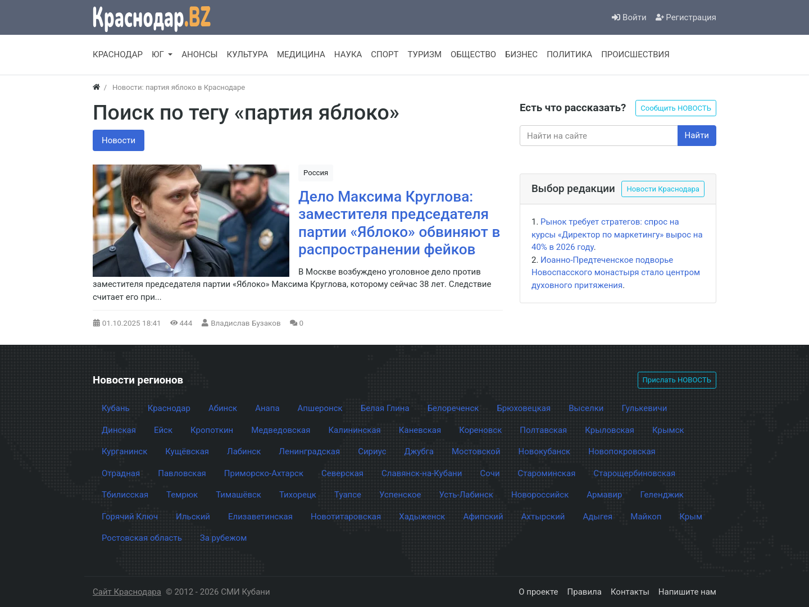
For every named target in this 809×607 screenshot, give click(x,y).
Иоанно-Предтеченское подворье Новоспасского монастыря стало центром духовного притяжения (615, 272)
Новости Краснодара (662, 189)
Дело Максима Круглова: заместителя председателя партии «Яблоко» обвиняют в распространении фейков (399, 223)
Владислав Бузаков (245, 322)
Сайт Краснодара (127, 592)
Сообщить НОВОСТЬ (675, 108)
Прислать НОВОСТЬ (677, 380)
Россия (315, 172)
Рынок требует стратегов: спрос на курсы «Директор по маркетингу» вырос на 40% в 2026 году (617, 234)
